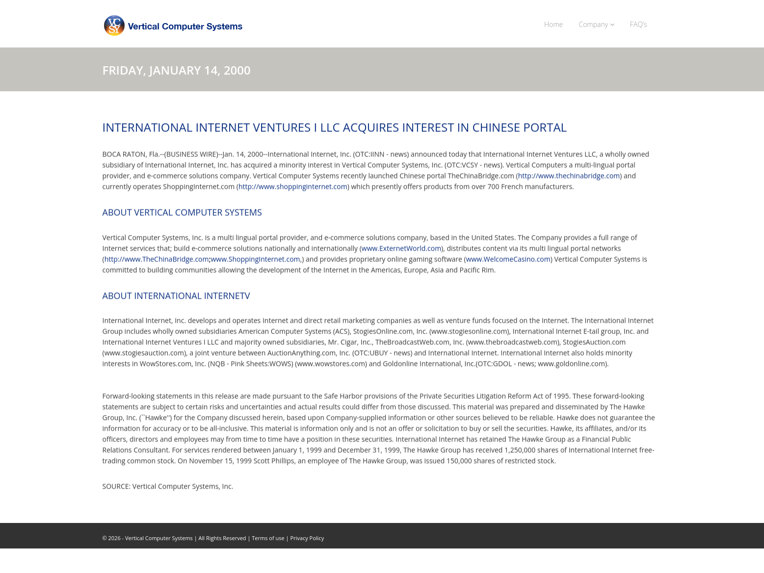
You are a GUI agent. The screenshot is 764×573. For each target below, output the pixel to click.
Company (596, 24)
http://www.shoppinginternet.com (292, 186)
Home (553, 24)
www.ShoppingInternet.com (255, 258)
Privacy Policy (307, 538)
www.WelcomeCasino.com (508, 258)
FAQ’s (638, 24)
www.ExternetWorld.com (401, 248)
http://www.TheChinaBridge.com (157, 258)
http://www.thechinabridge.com (569, 176)
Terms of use (268, 538)
